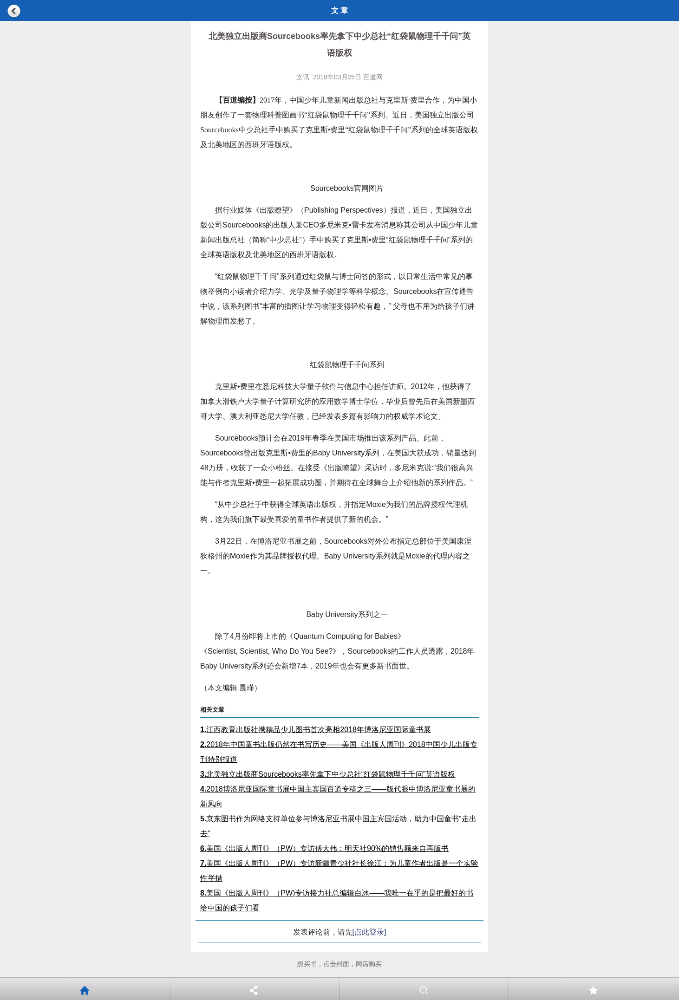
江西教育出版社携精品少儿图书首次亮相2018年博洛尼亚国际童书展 (315, 730)
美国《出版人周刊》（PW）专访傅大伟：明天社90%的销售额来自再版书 (324, 848)
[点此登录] (369, 932)
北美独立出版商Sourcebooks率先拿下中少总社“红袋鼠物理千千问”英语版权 (327, 774)
